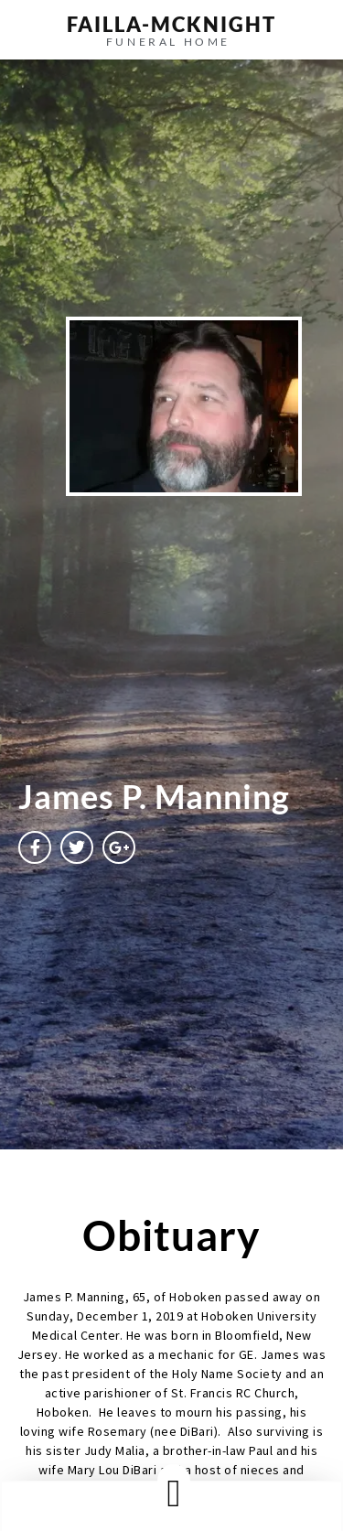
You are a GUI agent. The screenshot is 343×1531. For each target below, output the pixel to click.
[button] (173, 1493)
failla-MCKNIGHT (171, 24)
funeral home (168, 42)
